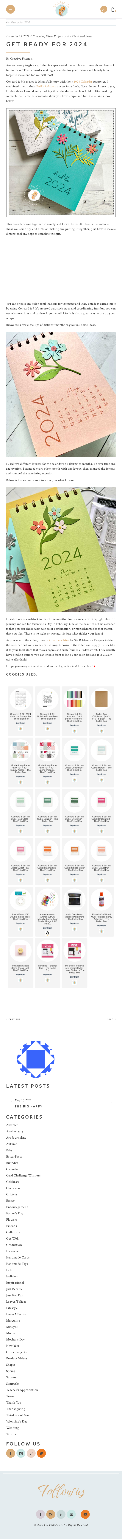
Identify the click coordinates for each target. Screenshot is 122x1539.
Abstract (12, 1125)
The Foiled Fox (52, 1525)
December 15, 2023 (17, 36)
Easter (10, 1201)
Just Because (14, 1289)
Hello (9, 1270)
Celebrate (13, 1182)
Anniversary (15, 1131)
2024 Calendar (82, 82)
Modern (12, 1333)
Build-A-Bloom (46, 86)
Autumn (12, 1144)
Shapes (10, 1365)
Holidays (12, 1276)
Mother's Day (15, 1339)
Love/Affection (17, 1314)
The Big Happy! (29, 1106)
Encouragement (17, 1207)
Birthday (12, 1163)
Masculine (13, 1320)
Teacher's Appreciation (22, 1390)
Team (10, 1396)
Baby (9, 1150)
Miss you (12, 1327)
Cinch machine (59, 640)
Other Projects (54, 36)
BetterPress (14, 1156)
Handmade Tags (17, 1264)
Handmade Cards (18, 1257)
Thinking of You (17, 1415)
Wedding (12, 1428)
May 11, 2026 (23, 1100)
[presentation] (11, 1102)
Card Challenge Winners (23, 1175)
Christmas (13, 1188)
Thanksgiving (15, 1409)
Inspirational (15, 1283)
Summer (12, 1377)
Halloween (13, 1251)
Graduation (14, 1245)
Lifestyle (12, 1308)
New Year (13, 1346)
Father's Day (14, 1213)
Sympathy (13, 1383)
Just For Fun (15, 1295)
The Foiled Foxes (82, 36)
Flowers (11, 1219)
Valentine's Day (16, 1421)
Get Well (12, 1238)
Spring (10, 1371)
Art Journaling (16, 1137)
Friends (11, 1226)
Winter (11, 1434)
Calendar (38, 36)
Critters (11, 1194)
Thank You (13, 1402)
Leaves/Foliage (16, 1301)
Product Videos (16, 1358)
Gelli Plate (13, 1232)
